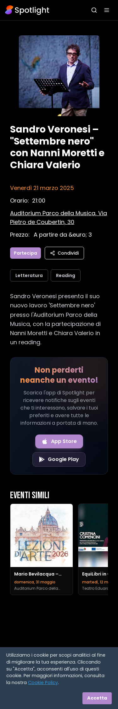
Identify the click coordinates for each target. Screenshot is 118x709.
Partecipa (25, 253)
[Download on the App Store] (59, 441)
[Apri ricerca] (94, 10)
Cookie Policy (43, 682)
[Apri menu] (106, 10)
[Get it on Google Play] (59, 459)
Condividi (64, 253)
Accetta (97, 698)
